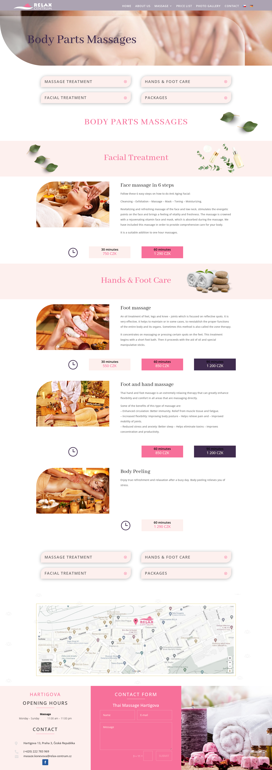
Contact (232, 6)
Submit (164, 756)
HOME (126, 6)
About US (142, 6)
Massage (161, 6)
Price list (184, 6)
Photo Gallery (208, 6)
